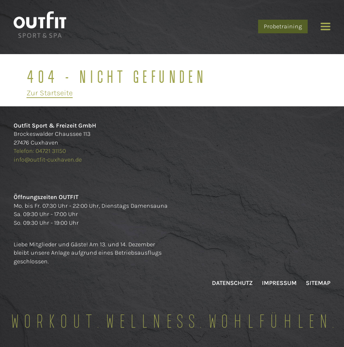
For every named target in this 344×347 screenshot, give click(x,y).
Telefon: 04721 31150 (40, 150)
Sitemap (318, 282)
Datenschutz (232, 282)
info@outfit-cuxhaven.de (48, 159)
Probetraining (283, 26)
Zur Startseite (49, 93)
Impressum (279, 282)
